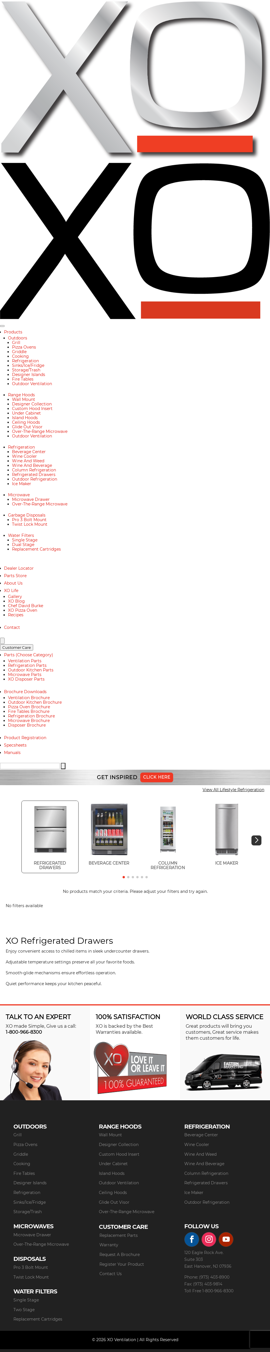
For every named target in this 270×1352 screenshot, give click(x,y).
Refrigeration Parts (27, 665)
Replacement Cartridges (36, 549)
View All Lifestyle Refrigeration (233, 789)
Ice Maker (21, 483)
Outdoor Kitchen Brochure (35, 702)
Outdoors (17, 338)
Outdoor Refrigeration (34, 479)
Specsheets (15, 745)
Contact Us (110, 1273)
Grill (16, 342)
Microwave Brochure (29, 720)
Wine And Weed (28, 460)
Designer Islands (28, 374)
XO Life (11, 590)
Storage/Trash (26, 370)
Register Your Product (121, 1264)
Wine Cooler (24, 456)
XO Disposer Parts (26, 679)
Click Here (156, 777)
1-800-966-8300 (24, 1032)
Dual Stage (23, 544)
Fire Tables (22, 379)
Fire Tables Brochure (28, 711)
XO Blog (16, 601)
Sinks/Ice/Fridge (28, 365)
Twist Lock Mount (29, 524)
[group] (50, 837)
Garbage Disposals (26, 515)
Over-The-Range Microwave (39, 431)
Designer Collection (32, 404)
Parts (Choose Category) (28, 654)
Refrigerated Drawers (33, 474)
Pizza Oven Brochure (29, 706)
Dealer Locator (19, 568)
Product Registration (25, 737)
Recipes (15, 614)
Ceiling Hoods (26, 422)
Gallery (15, 596)
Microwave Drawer (31, 499)
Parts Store (15, 575)
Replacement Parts (118, 1235)
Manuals (12, 752)
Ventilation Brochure (29, 697)
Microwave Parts (24, 674)
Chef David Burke (25, 605)
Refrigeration (25, 360)
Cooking (20, 356)
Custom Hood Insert (32, 408)
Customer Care (16, 647)
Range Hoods (21, 394)
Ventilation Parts (24, 660)
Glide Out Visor (27, 426)
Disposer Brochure (27, 725)
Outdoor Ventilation (32, 383)
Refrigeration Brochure (31, 716)
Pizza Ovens (24, 347)
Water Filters (21, 535)
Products (13, 332)
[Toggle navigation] (2, 326)
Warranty (108, 1244)
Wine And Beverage (32, 465)
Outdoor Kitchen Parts (30, 670)
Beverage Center (29, 451)
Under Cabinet (26, 413)
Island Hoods (25, 417)
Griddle (19, 351)
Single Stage (24, 540)
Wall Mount (23, 399)
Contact (12, 627)
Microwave (19, 494)
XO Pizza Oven (22, 610)
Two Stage (24, 1309)
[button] (256, 840)
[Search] (2, 641)
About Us (13, 583)
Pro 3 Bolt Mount (29, 519)
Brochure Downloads (25, 691)
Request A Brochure (119, 1254)
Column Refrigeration (34, 470)
